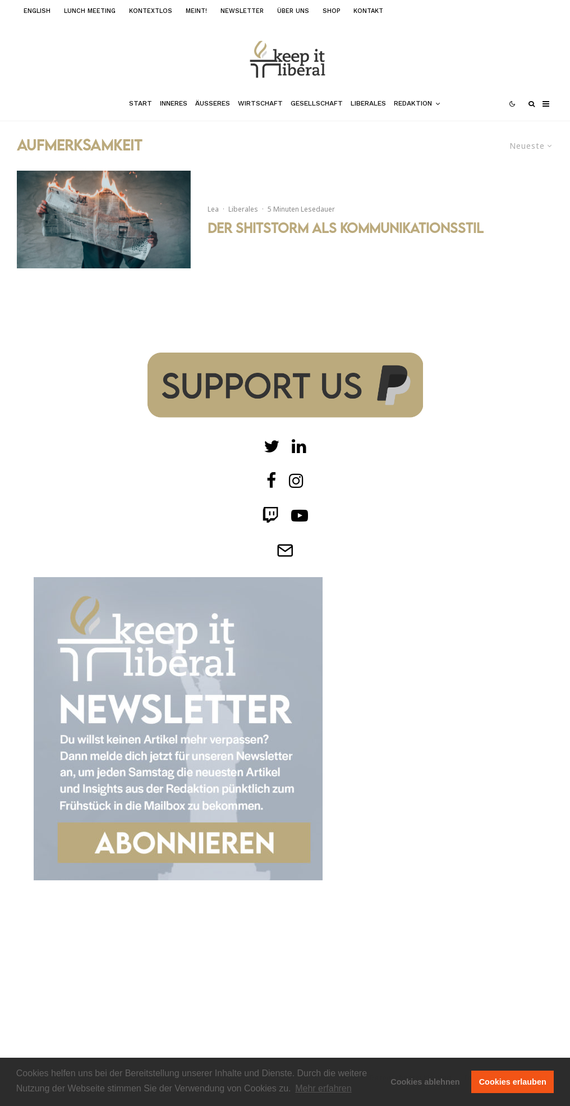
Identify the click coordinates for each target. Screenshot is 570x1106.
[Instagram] (296, 480)
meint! (196, 11)
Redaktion (413, 103)
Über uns (293, 11)
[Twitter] (271, 446)
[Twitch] (299, 446)
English (37, 11)
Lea (213, 209)
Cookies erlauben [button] (512, 1081)
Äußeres (212, 103)
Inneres (173, 103)
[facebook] (272, 480)
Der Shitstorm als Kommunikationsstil (346, 228)
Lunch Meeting (90, 11)
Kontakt (368, 11)
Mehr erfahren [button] (323, 1088)
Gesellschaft (317, 103)
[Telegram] (285, 550)
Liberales (368, 103)
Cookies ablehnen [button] (424, 1081)
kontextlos (150, 11)
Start (140, 103)
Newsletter (242, 11)
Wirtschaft (260, 103)
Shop (331, 11)
